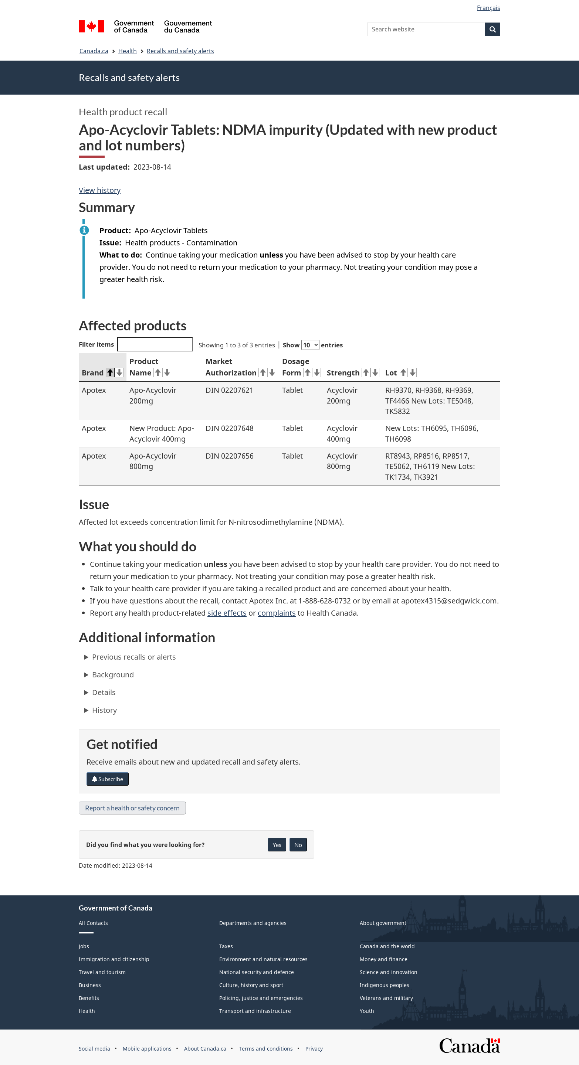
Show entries (313, 345)
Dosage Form (301, 367)
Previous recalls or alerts (134, 657)
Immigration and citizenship (114, 959)
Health (127, 51)
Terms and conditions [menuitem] (266, 1048)
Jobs (84, 946)
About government (383, 922)
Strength (353, 373)
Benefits (89, 997)
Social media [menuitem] (94, 1048)
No (298, 844)
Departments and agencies (253, 922)
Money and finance (383, 959)
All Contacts (93, 922)
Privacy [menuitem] (314, 1048)
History (104, 710)
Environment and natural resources (263, 959)
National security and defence (256, 972)
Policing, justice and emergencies (261, 997)
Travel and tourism (102, 972)
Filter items (136, 344)
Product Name (150, 367)
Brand (102, 373)
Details (104, 692)
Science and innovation (388, 972)
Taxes (226, 946)
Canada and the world (387, 946)
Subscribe (107, 778)
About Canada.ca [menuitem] (205, 1048)
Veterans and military (386, 997)
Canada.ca (93, 51)
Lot (401, 373)
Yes (276, 844)
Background (113, 675)
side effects (227, 613)
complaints (277, 613)
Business (90, 985)
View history (100, 190)
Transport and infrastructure (255, 1010)
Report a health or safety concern (132, 808)
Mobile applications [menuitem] (147, 1048)
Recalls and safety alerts (180, 51)
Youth (367, 1010)
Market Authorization (241, 367)
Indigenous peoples (384, 985)
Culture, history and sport (251, 985)
